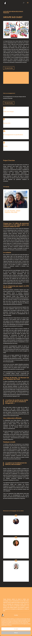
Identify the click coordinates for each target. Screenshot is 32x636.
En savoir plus (9, 68)
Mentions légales (8, 611)
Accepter (16, 629)
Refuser (16, 632)
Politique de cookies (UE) (20, 611)
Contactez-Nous (11, 81)
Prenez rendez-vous (11, 602)
